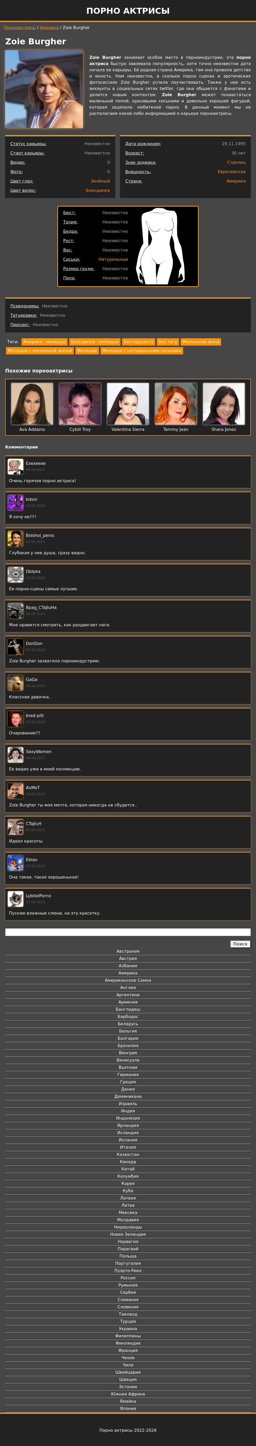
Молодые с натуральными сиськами (141, 350)
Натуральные (113, 259)
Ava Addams (32, 429)
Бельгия (128, 1031)
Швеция (128, 1379)
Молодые (87, 350)
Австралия (128, 951)
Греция (128, 1081)
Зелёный (100, 181)
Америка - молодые (44, 341)
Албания (128, 965)
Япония (128, 1408)
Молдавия (128, 1219)
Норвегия (128, 1241)
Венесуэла (128, 1060)
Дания (128, 1089)
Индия (128, 1110)
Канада (128, 1161)
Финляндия (128, 1343)
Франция (128, 1350)
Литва (128, 1205)
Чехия (128, 1357)
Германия (128, 1074)
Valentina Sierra (128, 429)
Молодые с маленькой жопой (40, 350)
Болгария (128, 1038)
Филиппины (128, 1335)
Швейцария (128, 1372)
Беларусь (128, 1023)
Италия (128, 1147)
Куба (128, 1190)
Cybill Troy (80, 429)
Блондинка (98, 190)
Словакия (128, 1299)
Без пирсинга (138, 341)
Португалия (128, 1263)
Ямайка (128, 1401)
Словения (128, 1306)
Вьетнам (128, 1067)
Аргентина (128, 994)
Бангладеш (128, 1009)
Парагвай (128, 1248)
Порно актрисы (128, 11)
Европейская (232, 171)
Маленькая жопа (200, 341)
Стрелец (236, 162)
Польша (128, 1256)
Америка (49, 27)
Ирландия (128, 1125)
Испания (128, 1140)
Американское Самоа (128, 980)
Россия (127, 1277)
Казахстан (128, 1154)
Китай (127, 1169)
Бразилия (128, 1045)
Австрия (128, 958)
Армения (128, 1002)
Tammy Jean (175, 429)
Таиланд (128, 1314)
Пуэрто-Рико (128, 1270)
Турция (128, 1321)
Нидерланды (128, 1227)
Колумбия (128, 1176)
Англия (128, 987)
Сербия (128, 1292)
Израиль (128, 1103)
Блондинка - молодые (95, 341)
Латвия (128, 1198)
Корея (128, 1183)
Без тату (168, 341)
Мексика (128, 1212)
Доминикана (127, 1096)
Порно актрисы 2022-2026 (128, 1430)
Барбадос (128, 1016)
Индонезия (128, 1118)
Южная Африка (128, 1394)
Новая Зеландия (128, 1234)
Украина (128, 1328)
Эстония (128, 1386)
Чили (128, 1365)
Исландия (128, 1132)
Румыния (128, 1285)
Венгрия (128, 1052)
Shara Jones (223, 429)
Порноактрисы (20, 27)
